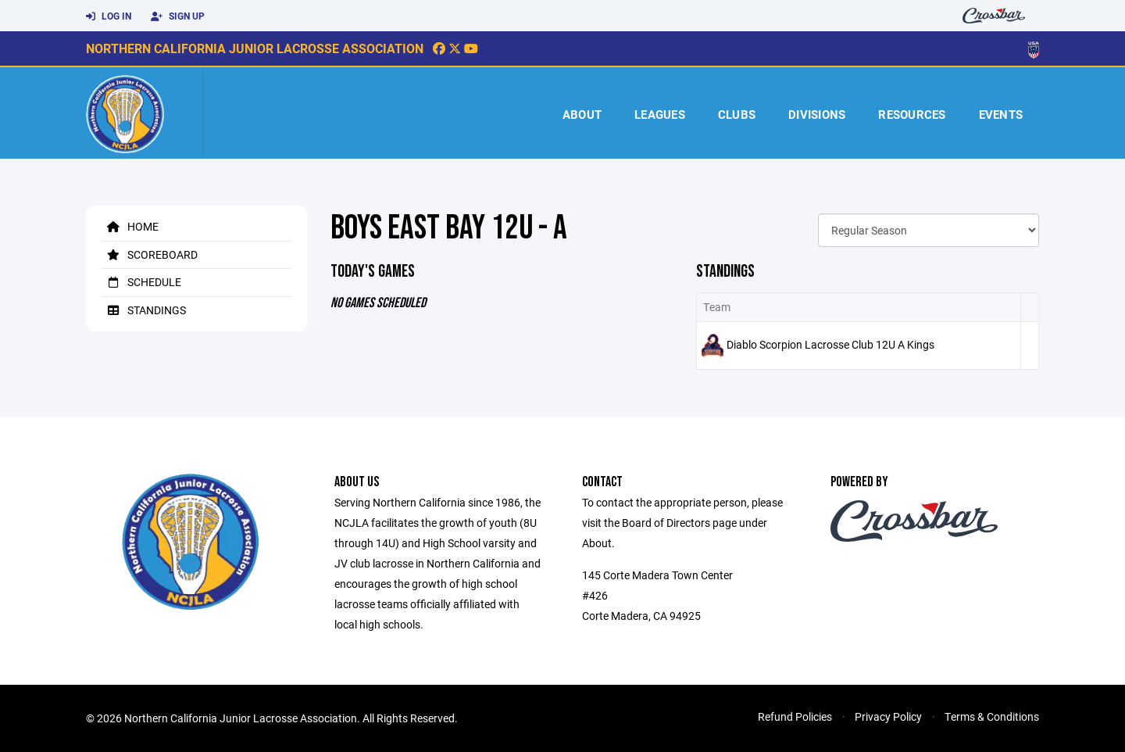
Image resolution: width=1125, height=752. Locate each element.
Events (1001, 114)
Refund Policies (795, 716)
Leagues (659, 114)
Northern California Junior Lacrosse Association (254, 48)
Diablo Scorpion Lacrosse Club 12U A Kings (830, 344)
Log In (108, 16)
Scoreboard (150, 254)
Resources (911, 114)
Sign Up (178, 16)
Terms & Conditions (992, 716)
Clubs (736, 114)
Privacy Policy (888, 716)
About (582, 114)
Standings (144, 310)
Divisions (816, 114)
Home (130, 226)
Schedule (141, 281)
